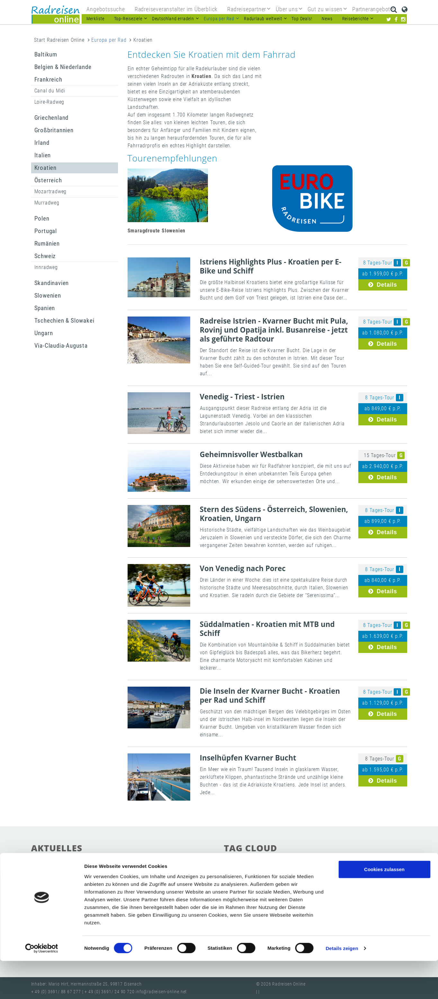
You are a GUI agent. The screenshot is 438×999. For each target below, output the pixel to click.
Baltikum (45, 54)
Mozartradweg (50, 191)
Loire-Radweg (49, 102)
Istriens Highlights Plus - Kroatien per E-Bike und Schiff (271, 266)
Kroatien (45, 167)
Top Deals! (301, 19)
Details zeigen (342, 986)
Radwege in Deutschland (306, 873)
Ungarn (43, 333)
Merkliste (95, 19)
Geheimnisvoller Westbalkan (251, 454)
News (327, 19)
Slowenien (47, 295)
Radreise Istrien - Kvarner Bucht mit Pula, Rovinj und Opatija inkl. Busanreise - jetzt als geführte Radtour (274, 330)
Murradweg (46, 203)
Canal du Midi (49, 91)
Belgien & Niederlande (63, 67)
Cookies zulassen (384, 907)
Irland (41, 142)
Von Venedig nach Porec (243, 568)
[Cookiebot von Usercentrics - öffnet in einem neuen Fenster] (41, 986)
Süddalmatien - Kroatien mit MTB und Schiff (267, 628)
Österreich (48, 180)
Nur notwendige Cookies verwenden (384, 930)
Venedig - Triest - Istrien (242, 397)
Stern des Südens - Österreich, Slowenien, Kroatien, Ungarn (274, 513)
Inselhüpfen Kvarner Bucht (248, 758)
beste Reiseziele (244, 884)
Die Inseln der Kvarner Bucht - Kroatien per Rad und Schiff (270, 695)
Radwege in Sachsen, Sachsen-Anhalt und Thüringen (121, 878)
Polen (41, 218)
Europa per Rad (108, 40)
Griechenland (51, 117)
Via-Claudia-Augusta (61, 345)
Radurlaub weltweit (361, 873)
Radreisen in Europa (249, 873)
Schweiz (45, 256)
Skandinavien (51, 283)
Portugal (45, 231)
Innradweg (46, 267)
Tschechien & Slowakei (64, 320)
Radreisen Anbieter (338, 884)
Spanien (44, 308)
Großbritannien (54, 130)
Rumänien (47, 243)
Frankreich (48, 79)
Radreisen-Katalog (289, 884)
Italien (42, 155)
